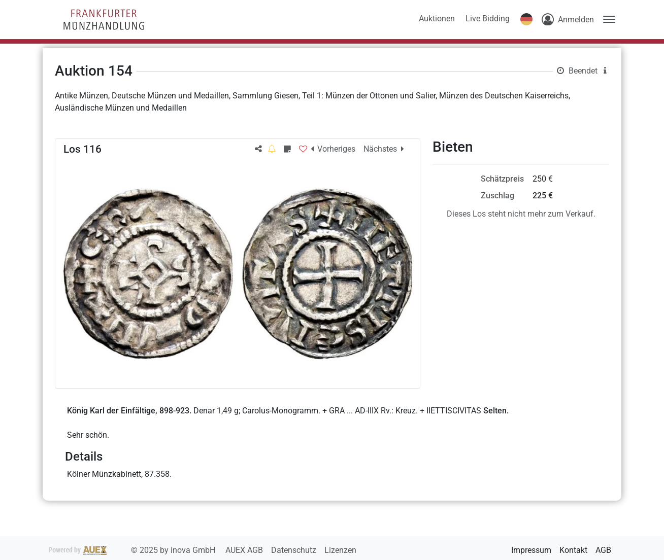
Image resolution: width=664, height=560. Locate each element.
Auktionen (437, 18)
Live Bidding (488, 18)
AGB (603, 550)
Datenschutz (294, 550)
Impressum (531, 550)
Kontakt (573, 550)
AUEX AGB (245, 550)
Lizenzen (340, 550)
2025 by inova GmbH (133, 550)
